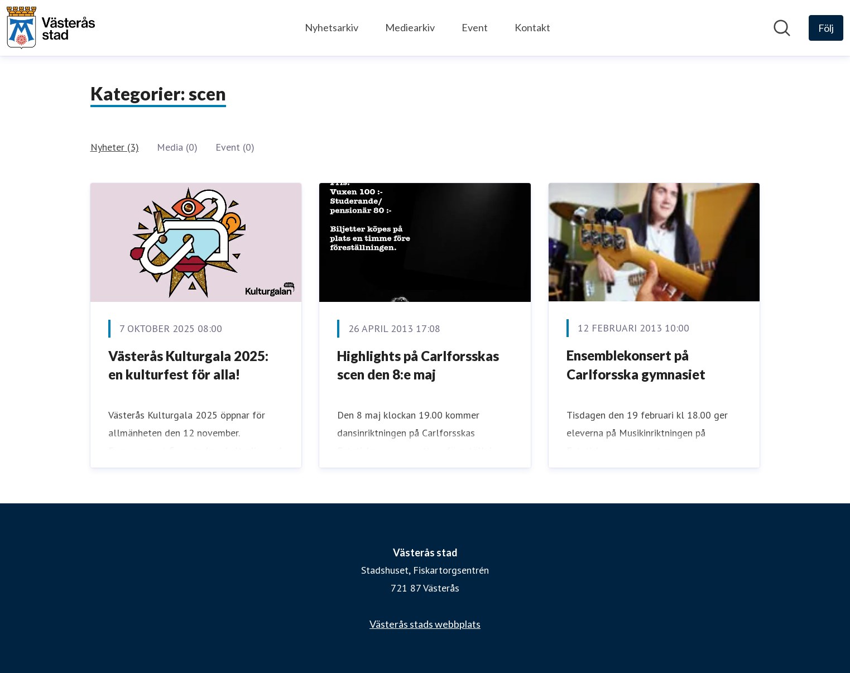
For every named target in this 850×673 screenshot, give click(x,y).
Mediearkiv (410, 27)
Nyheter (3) (114, 147)
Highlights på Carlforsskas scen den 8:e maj (418, 365)
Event (475, 27)
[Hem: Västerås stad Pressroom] (51, 28)
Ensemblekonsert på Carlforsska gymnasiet (635, 364)
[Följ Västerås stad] (826, 28)
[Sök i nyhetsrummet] (782, 28)
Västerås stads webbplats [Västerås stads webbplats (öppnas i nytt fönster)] (425, 624)
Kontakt (532, 27)
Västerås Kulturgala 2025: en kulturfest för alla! (188, 365)
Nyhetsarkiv (331, 27)
